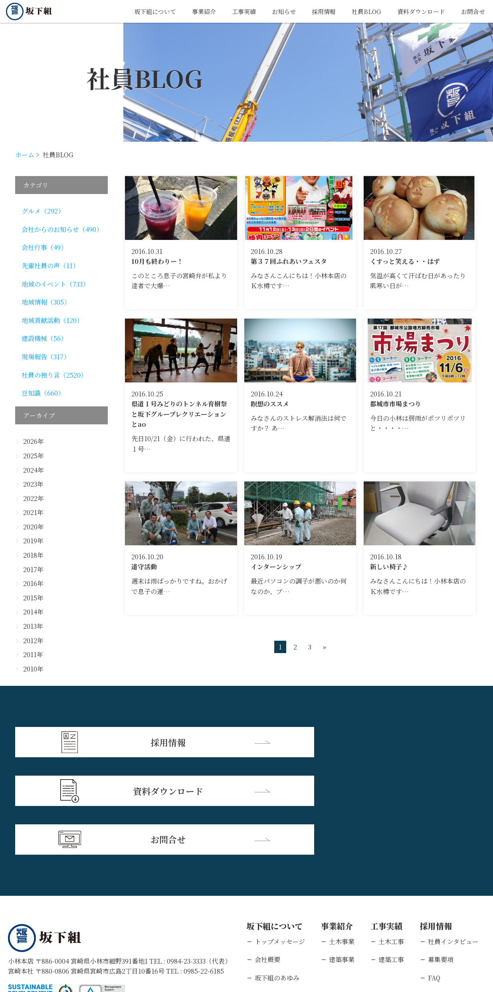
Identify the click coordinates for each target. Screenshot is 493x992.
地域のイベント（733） (55, 284)
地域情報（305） (46, 302)
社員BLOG (361, 11)
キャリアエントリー (456, 914)
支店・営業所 (274, 896)
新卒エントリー (450, 896)
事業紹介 (192, 11)
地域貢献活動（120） (52, 320)
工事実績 (234, 11)
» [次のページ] (324, 646)
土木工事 (391, 841)
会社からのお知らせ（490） (62, 229)
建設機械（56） (44, 338)
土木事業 (341, 841)
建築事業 (341, 859)
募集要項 (440, 859)
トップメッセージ (280, 841)
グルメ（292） (43, 211)
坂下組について (141, 11)
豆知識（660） (43, 393)
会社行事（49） (44, 247)
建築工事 (391, 859)
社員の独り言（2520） (54, 375)
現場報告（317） (46, 356)
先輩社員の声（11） (50, 265)
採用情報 (317, 11)
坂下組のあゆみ (277, 877)
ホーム (24, 154)
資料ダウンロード (418, 11)
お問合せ (472, 11)
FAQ (434, 877)
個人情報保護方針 (85, 940)
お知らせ (275, 11)
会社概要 (267, 859)
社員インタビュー (453, 841)
